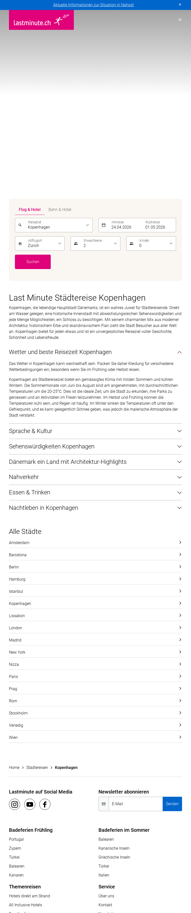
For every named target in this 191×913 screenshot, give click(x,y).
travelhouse (75, 894)
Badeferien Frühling (30, 645)
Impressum (44, 791)
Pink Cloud (162, 888)
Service (106, 702)
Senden (172, 619)
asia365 (41, 876)
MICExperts (78, 888)
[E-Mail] (136, 619)
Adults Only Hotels (25, 738)
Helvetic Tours (156, 876)
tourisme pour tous (43, 894)
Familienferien (21, 729)
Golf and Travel (125, 876)
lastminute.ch (21, 888)
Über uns (106, 711)
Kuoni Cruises (102, 882)
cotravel (61, 876)
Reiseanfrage (109, 747)
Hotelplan (17, 882)
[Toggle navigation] (178, 20)
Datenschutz (20, 791)
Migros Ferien (105, 888)
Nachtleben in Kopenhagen (43, 322)
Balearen (16, 681)
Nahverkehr (24, 292)
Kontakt (105, 720)
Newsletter (107, 729)
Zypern (15, 663)
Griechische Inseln (114, 672)
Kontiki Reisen (43, 882)
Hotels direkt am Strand (29, 711)
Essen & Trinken (29, 307)
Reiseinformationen (115, 738)
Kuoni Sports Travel (137, 882)
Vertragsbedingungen (77, 791)
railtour (15, 894)
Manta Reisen (50, 888)
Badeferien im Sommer (123, 645)
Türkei (14, 672)
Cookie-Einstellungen (118, 791)
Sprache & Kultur (30, 246)
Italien (103, 690)
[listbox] (59, 40)
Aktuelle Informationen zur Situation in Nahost (93, 4)
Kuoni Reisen (73, 882)
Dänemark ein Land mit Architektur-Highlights (68, 277)
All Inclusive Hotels (25, 720)
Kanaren (16, 690)
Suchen (32, 77)
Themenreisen (25, 702)
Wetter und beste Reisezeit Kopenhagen (60, 167)
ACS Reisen (19, 876)
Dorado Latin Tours (90, 876)
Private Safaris (135, 888)
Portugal (16, 654)
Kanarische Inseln (114, 663)
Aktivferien (18, 747)
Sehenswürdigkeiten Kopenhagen (52, 261)
